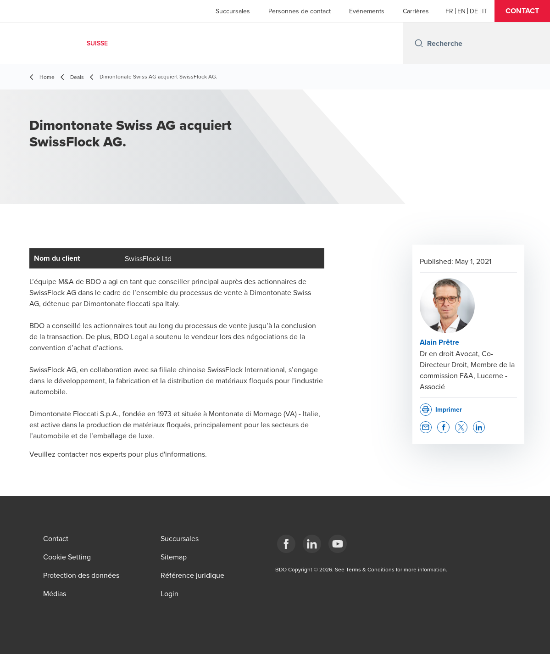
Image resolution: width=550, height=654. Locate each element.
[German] (474, 11)
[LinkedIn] (312, 544)
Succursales (233, 11)
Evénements (366, 11)
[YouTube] (338, 544)
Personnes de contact (299, 11)
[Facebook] (286, 544)
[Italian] (484, 11)
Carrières (416, 11)
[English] (461, 11)
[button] (522, 11)
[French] (449, 11)
